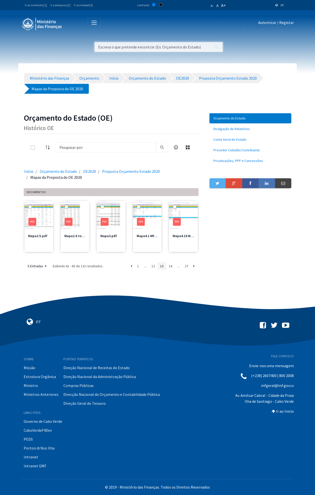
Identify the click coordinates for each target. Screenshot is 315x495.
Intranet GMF (35, 465)
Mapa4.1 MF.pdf (149, 236)
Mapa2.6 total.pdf (78, 236)
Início (29, 171)
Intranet (31, 456)
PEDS (28, 439)
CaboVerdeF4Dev (38, 430)
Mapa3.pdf (108, 236)
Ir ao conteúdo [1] (36, 5)
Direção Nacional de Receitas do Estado (96, 367)
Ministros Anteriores (41, 394)
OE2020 (89, 171)
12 (153, 266)
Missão (29, 367)
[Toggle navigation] (69, 23)
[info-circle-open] (176, 147)
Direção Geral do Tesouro (84, 403)
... (145, 266)
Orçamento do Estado (58, 171)
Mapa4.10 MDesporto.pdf (192, 236)
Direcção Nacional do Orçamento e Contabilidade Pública (111, 394)
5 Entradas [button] (37, 266)
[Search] (106, 147)
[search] (162, 147)
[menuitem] (250, 118)
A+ (223, 5)
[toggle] (41, 147)
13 (162, 266)
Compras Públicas (78, 385)
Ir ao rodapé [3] (83, 5)
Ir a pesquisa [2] (60, 5)
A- (212, 5)
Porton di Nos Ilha (39, 448)
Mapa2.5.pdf (37, 236)
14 (170, 266)
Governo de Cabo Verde (43, 421)
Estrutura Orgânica (40, 376)
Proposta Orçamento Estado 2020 (131, 171)
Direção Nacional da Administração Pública (99, 376)
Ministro (31, 385)
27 (186, 266)
